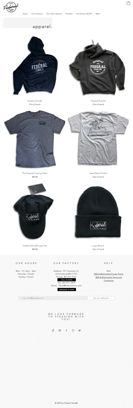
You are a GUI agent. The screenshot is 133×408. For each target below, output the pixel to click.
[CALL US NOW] (66, 279)
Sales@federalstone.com (70, 285)
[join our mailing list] (101, 298)
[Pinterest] (59, 330)
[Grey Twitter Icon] (79, 330)
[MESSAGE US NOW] (67, 289)
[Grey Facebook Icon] (66, 330)
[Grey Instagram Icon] (73, 330)
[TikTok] (53, 330)
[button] (37, 13)
